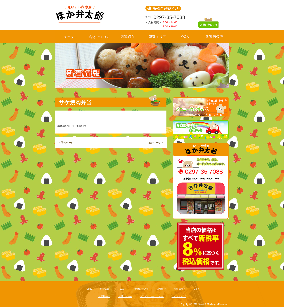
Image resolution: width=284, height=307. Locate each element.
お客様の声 (104, 296)
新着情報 (104, 288)
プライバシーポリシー (152, 296)
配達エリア (180, 288)
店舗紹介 (161, 288)
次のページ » (156, 142)
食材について (141, 288)
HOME (88, 288)
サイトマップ (179, 296)
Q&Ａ (196, 288)
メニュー (122, 288)
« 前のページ (66, 142)
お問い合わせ (125, 296)
